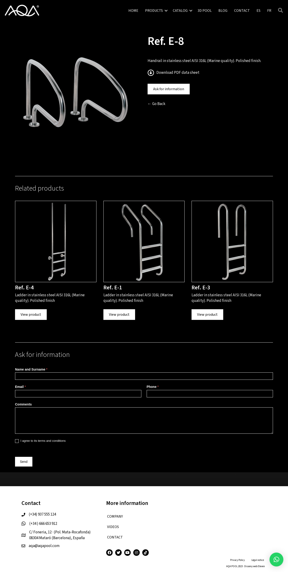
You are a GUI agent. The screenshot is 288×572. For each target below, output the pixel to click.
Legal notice (257, 560)
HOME (133, 10)
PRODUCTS (154, 10)
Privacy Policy (237, 560)
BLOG (222, 10)
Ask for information (168, 89)
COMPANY (115, 516)
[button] (276, 559)
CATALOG (180, 10)
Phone (153, 387)
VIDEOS (113, 526)
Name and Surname (31, 369)
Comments (23, 404)
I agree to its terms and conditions (40, 441)
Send (24, 462)
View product (31, 314)
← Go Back (156, 104)
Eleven (261, 566)
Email (20, 387)
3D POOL (205, 10)
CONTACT (242, 10)
